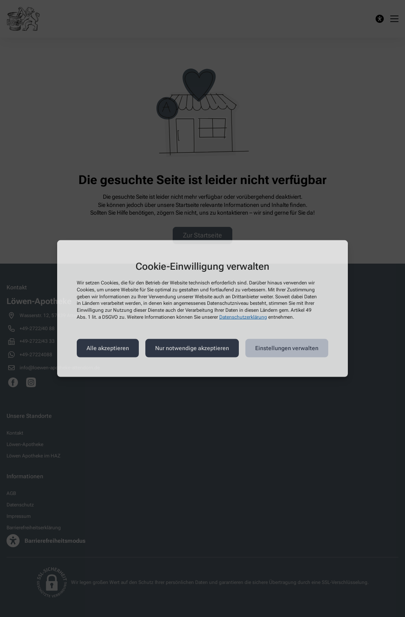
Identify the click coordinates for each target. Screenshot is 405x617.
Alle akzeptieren (108, 348)
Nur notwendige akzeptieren (192, 348)
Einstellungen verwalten (286, 348)
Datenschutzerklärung (243, 317)
